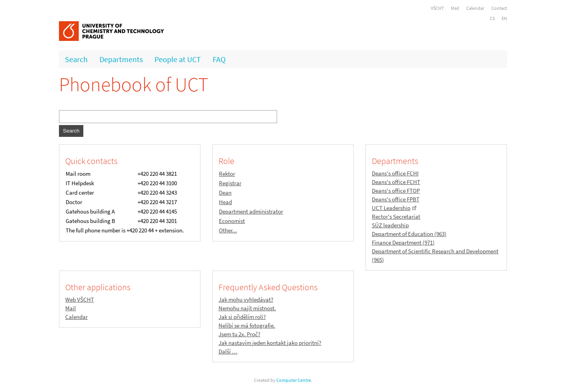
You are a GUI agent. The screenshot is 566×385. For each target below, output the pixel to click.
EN (504, 18)
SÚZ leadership (390, 225)
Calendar (475, 8)
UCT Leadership (391, 208)
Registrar (230, 183)
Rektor (227, 173)
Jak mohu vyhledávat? (246, 299)
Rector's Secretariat (396, 216)
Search (76, 59)
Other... (228, 230)
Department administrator (251, 211)
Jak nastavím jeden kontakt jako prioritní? (270, 342)
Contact (499, 8)
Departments (121, 59)
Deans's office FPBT (395, 199)
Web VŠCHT (79, 299)
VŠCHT (437, 8)
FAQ (219, 59)
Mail (455, 8)
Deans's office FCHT (396, 182)
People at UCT (177, 59)
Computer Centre (293, 380)
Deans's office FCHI (395, 173)
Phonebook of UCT (133, 84)
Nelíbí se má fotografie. (247, 325)
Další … (228, 351)
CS (492, 18)
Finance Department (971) (403, 242)
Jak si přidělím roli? (242, 317)
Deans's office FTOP (396, 190)
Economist (232, 221)
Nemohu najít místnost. (247, 308)
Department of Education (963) (409, 234)
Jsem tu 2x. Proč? (239, 334)
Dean (225, 192)
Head (225, 202)
